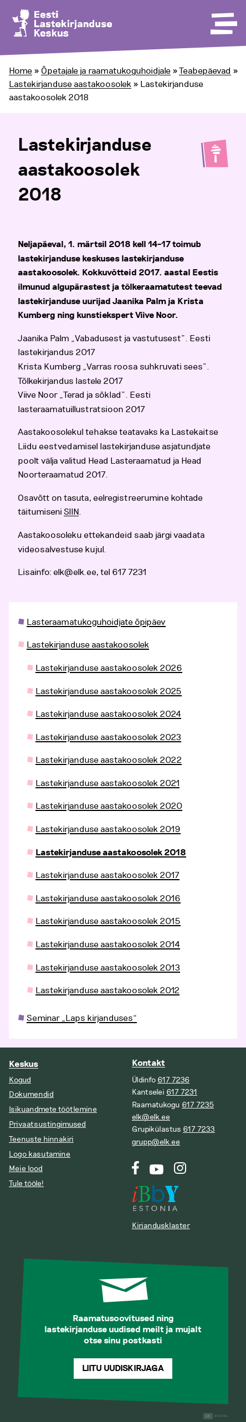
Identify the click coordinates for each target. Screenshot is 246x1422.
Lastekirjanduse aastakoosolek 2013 (107, 967)
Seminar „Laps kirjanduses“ (82, 1018)
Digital (215, 1416)
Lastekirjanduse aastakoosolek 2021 (107, 783)
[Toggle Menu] (223, 20)
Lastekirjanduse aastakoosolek (70, 84)
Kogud (20, 1080)
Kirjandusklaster (161, 1225)
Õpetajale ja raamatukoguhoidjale (106, 70)
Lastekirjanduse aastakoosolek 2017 (107, 875)
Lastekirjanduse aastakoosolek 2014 (107, 944)
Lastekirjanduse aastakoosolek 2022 (108, 760)
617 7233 (199, 1129)
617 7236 (173, 1080)
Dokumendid (31, 1094)
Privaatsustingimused (47, 1124)
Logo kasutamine (39, 1154)
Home (20, 70)
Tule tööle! (26, 1183)
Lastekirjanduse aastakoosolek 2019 (108, 829)
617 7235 (198, 1105)
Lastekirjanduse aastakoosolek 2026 (108, 668)
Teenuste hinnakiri (41, 1139)
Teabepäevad (205, 70)
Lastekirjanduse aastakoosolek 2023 (108, 737)
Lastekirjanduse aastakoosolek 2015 (108, 921)
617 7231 (181, 1092)
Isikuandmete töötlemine (53, 1109)
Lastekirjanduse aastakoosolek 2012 (107, 990)
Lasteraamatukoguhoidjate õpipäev (96, 622)
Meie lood (26, 1168)
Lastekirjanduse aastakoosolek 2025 (108, 691)
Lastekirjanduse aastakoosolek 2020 (108, 806)
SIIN (71, 511)
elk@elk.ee (151, 1117)
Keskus (23, 1064)
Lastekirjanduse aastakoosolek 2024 (108, 714)
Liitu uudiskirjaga (123, 1368)
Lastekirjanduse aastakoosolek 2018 (110, 853)
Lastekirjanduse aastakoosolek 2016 (108, 898)
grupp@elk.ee (156, 1142)
